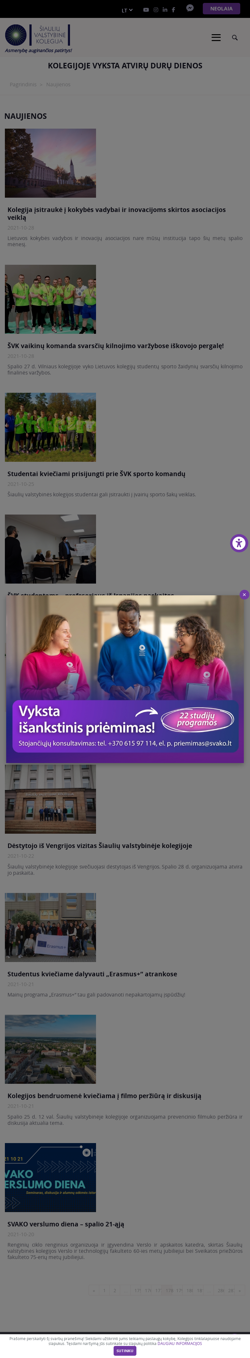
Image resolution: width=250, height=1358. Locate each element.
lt (124, 10)
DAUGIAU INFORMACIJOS (180, 1343)
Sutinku (125, 1350)
